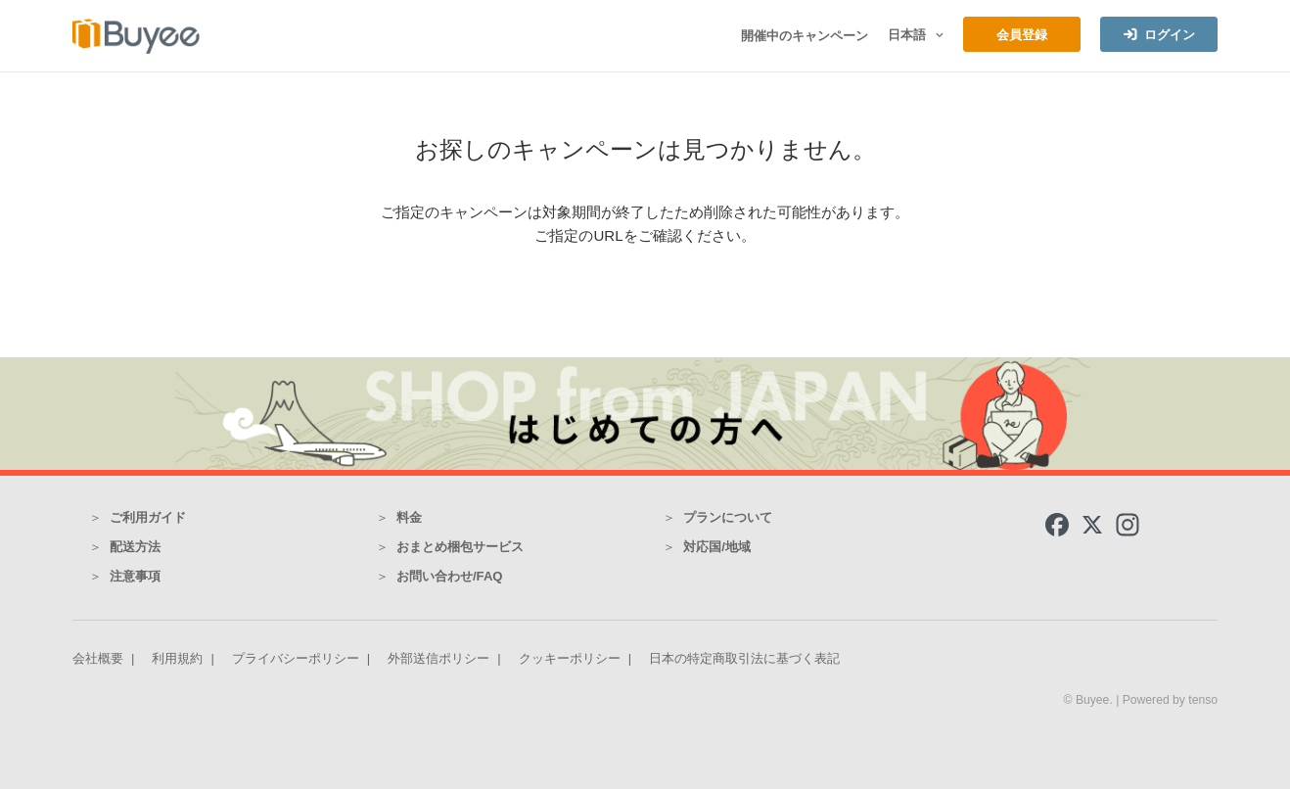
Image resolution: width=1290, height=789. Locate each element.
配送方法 (135, 546)
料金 (409, 517)
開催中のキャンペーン (804, 35)
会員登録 (1021, 34)
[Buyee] (136, 36)
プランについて (727, 517)
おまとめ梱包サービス (460, 546)
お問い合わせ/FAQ (449, 576)
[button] (937, 35)
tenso (1203, 700)
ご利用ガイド (148, 517)
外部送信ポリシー (438, 658)
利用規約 (177, 658)
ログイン (1169, 34)
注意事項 (135, 576)
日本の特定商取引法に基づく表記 (744, 658)
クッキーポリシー (570, 658)
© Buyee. (1090, 700)
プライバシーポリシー (295, 658)
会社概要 (97, 658)
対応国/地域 (717, 546)
